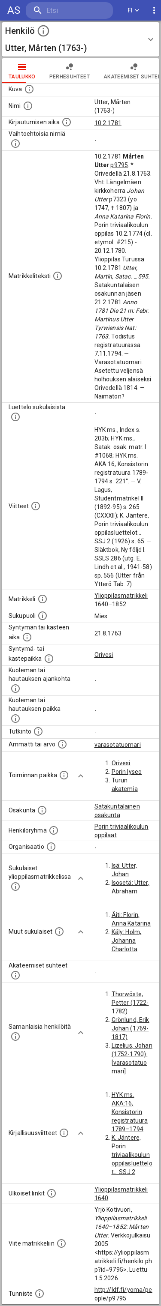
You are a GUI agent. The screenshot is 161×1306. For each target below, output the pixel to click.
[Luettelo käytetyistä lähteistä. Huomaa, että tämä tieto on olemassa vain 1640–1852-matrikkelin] (36, 506)
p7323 (118, 199)
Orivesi (103, 654)
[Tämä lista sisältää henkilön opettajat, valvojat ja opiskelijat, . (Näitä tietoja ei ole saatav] (15, 975)
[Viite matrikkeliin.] (61, 1243)
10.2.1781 (108, 123)
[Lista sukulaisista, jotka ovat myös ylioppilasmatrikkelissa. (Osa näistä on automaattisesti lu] (15, 886)
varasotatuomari (117, 744)
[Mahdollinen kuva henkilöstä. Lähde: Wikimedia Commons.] (29, 89)
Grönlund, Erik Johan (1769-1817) (130, 1028)
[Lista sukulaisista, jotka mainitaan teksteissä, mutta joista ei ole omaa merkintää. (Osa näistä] (59, 931)
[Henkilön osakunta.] (42, 810)
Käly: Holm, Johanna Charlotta (127, 941)
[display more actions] (154, 10)
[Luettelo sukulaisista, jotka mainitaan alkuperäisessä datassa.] (15, 417)
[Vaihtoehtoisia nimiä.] (15, 143)
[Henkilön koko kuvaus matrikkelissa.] (57, 276)
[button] (80, 39)
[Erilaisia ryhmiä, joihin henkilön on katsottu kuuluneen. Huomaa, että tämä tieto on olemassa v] (54, 830)
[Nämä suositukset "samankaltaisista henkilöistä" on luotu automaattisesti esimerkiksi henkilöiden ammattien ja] (15, 1036)
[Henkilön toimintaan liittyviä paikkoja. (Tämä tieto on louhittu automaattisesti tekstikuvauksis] (64, 775)
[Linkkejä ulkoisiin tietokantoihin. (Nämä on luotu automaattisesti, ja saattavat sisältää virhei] (51, 1193)
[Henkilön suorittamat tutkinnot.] (38, 731)
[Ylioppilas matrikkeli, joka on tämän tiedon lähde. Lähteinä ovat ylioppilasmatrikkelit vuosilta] (42, 599)
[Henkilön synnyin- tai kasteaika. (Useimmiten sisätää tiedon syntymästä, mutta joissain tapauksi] (27, 637)
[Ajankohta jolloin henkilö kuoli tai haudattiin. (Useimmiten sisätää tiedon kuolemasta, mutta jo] (15, 688)
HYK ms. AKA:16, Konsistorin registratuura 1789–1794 (130, 1111)
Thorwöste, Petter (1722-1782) (130, 1003)
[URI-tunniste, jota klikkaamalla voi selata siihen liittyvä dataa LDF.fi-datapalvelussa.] (39, 1293)
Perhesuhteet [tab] (70, 70)
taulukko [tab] (22, 70)
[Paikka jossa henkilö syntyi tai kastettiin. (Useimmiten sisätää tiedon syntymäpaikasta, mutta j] (49, 658)
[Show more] (81, 776)
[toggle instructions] (43, 31)
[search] (69, 10)
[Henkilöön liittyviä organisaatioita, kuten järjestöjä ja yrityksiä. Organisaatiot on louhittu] (51, 847)
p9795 (119, 165)
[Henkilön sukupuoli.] (42, 616)
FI (133, 10)
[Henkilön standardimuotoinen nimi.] (28, 106)
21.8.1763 (108, 633)
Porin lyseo (127, 771)
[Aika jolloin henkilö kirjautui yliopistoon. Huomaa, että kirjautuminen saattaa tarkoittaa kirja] (66, 122)
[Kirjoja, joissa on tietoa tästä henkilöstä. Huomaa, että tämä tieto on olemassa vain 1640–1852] (64, 1133)
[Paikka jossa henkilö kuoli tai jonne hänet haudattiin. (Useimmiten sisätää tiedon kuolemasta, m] (15, 718)
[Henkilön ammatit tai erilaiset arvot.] (62, 744)
